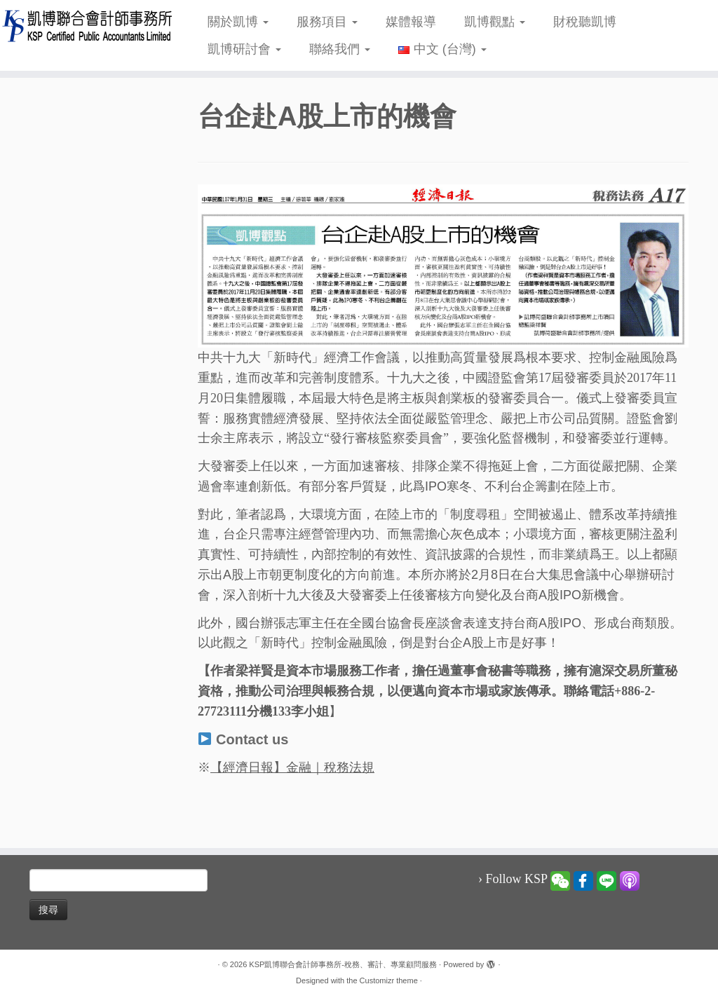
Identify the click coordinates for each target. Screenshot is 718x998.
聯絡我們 (339, 49)
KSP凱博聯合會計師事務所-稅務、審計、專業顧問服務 (343, 964)
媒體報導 (411, 22)
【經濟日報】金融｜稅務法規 (292, 767)
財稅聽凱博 (584, 22)
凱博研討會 (244, 49)
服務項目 (327, 22)
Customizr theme (389, 980)
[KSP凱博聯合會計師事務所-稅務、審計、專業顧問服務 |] (84, 25)
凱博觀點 (494, 22)
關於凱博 (238, 22)
